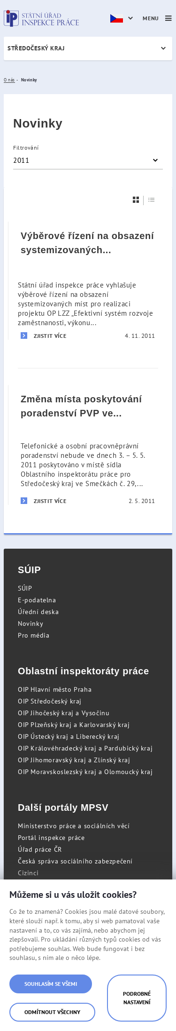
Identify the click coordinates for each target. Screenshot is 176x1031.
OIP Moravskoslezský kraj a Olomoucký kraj (85, 771)
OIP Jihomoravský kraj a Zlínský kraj (74, 760)
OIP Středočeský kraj (50, 701)
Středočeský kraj (36, 48)
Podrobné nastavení (137, 998)
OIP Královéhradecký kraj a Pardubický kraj (85, 748)
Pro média (33, 635)
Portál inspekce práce (51, 837)
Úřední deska (38, 611)
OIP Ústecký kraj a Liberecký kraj (69, 736)
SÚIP (25, 588)
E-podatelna (37, 600)
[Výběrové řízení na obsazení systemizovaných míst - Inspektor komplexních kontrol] (88, 280)
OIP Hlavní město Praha (55, 689)
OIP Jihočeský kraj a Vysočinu (63, 713)
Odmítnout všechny (52, 1011)
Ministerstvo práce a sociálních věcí (74, 826)
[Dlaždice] (136, 200)
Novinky (30, 623)
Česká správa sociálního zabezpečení (75, 861)
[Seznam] (151, 200)
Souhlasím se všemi (50, 983)
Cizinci (28, 873)
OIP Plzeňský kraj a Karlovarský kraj (74, 724)
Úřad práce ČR (40, 849)
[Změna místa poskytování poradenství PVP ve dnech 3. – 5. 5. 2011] (88, 444)
